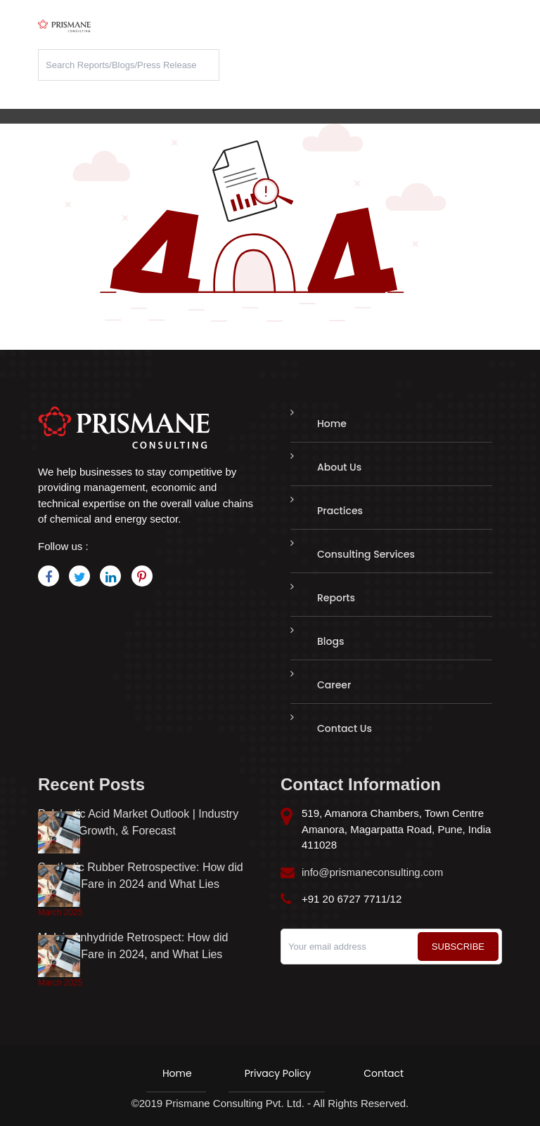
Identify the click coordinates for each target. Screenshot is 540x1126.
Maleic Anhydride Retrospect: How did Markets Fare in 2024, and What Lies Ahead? (133, 954)
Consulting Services (366, 554)
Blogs (330, 641)
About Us (339, 467)
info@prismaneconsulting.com (372, 872)
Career (334, 685)
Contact (384, 1073)
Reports (336, 598)
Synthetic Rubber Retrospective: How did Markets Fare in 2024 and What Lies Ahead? (140, 884)
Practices (340, 511)
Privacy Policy (278, 1073)
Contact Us (344, 728)
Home (332, 424)
